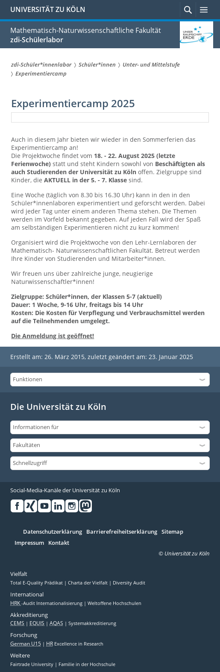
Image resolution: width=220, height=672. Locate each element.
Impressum (29, 543)
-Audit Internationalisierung (47, 603)
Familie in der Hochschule (87, 664)
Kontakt (58, 543)
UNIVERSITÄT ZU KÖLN (47, 9)
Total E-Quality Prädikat (37, 583)
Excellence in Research (74, 644)
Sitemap (172, 532)
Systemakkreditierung (92, 623)
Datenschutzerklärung (52, 532)
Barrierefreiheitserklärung (121, 532)
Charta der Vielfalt (88, 583)
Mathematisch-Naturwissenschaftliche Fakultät (85, 30)
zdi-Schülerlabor (36, 39)
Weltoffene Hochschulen (114, 603)
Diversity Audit (129, 583)
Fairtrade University (32, 664)
